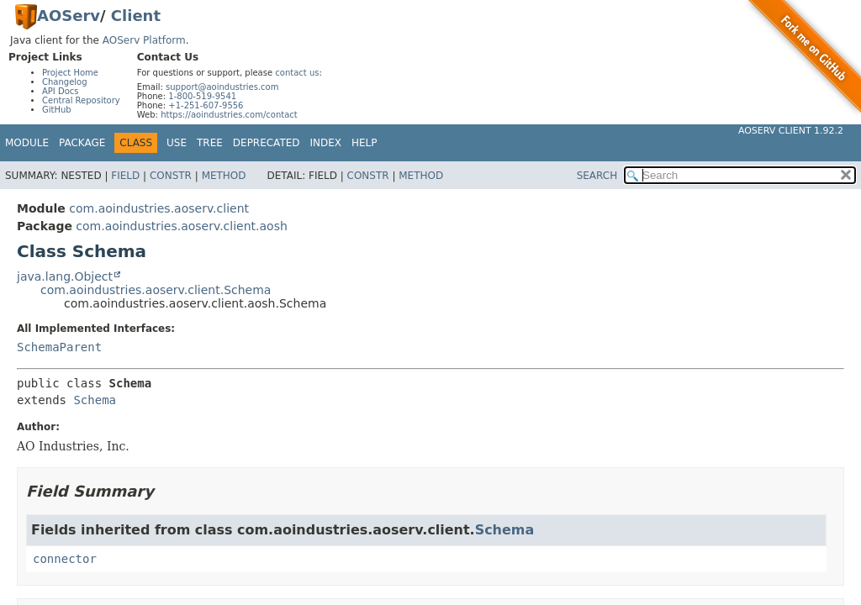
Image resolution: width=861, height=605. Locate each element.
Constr (171, 176)
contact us (297, 72)
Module (27, 143)
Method (224, 176)
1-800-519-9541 (202, 96)
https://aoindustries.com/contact (229, 114)
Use (176, 143)
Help (364, 143)
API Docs (60, 91)
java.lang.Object (65, 276)
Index (326, 143)
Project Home (70, 72)
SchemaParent (59, 347)
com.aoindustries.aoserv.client (159, 208)
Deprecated (266, 143)
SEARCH (597, 176)
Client (136, 15)
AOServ (68, 15)
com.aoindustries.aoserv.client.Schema (155, 290)
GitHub (56, 109)
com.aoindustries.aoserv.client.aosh (181, 226)
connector (65, 559)
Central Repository (81, 100)
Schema (94, 400)
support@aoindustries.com (222, 87)
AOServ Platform (144, 40)
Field (125, 176)
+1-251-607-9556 (205, 105)
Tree (210, 143)
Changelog (64, 82)
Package (82, 143)
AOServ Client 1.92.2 (790, 130)
